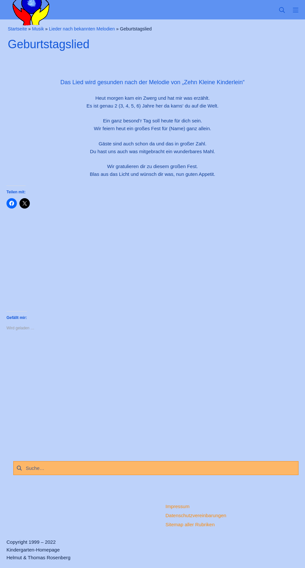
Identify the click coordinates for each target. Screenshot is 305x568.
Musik (38, 28)
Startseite (17, 28)
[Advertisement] (152, 394)
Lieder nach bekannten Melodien (82, 28)
